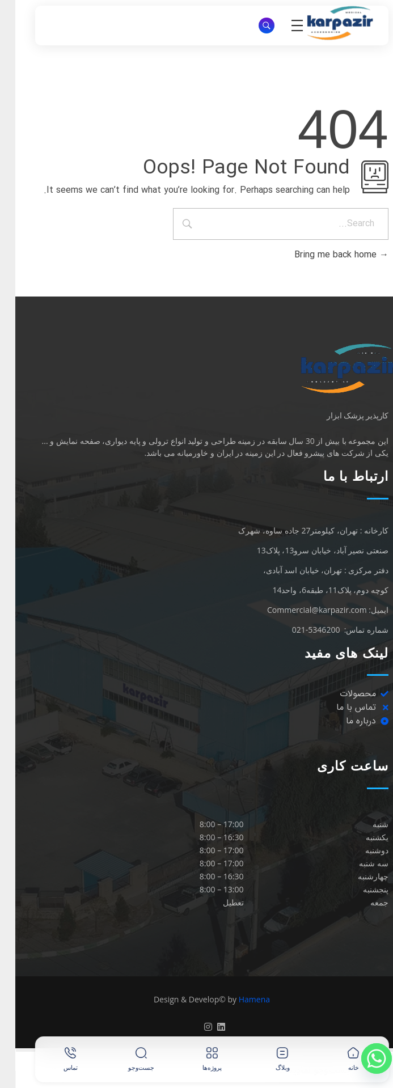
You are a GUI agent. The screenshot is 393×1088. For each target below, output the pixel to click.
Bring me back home (326, 255)
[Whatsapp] (361, 1058)
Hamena (239, 999)
